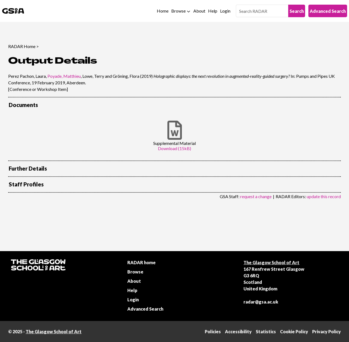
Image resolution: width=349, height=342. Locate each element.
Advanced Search (328, 11)
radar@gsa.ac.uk (260, 301)
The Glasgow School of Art (271, 262)
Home (163, 10)
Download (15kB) (174, 148)
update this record (324, 196)
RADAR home (141, 262)
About (199, 10)
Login (225, 10)
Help (212, 10)
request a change (256, 196)
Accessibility (238, 331)
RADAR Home (21, 46)
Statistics (266, 331)
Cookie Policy (294, 331)
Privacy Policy (326, 331)
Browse (178, 10)
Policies (213, 331)
